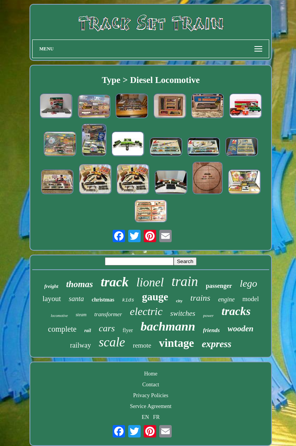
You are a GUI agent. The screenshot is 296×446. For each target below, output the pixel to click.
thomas (79, 284)
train (185, 281)
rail (87, 330)
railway (80, 345)
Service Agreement (151, 406)
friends (211, 330)
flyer (128, 330)
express (216, 344)
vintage (176, 343)
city (179, 300)
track (115, 282)
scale (112, 342)
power (208, 315)
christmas (103, 300)
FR (156, 417)
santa (76, 299)
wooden (241, 328)
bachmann (168, 326)
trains (200, 298)
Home (150, 374)
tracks (236, 311)
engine (226, 299)
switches (182, 313)
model (250, 299)
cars (107, 328)
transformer (108, 314)
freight (51, 286)
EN (145, 417)
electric (146, 311)
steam (81, 314)
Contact (150, 384)
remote (142, 345)
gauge (155, 297)
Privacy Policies (151, 395)
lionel (150, 282)
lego (248, 283)
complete (62, 329)
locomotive (59, 315)
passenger (219, 285)
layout (51, 298)
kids (128, 300)
